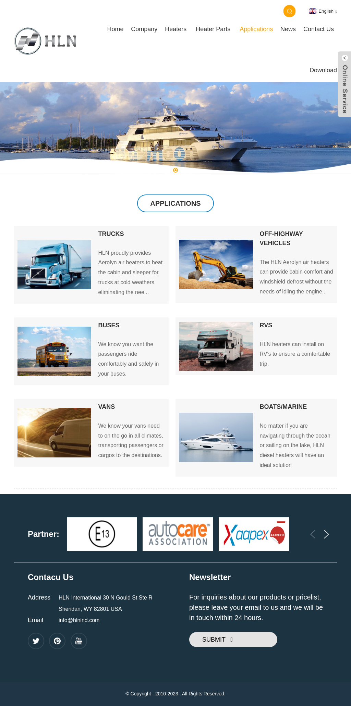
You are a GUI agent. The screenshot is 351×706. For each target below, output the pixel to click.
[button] (175, 170)
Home (115, 29)
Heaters (175, 29)
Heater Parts (213, 29)
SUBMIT (214, 639)
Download (323, 70)
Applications (256, 29)
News (288, 29)
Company (144, 29)
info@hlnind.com (79, 620)
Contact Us (318, 29)
